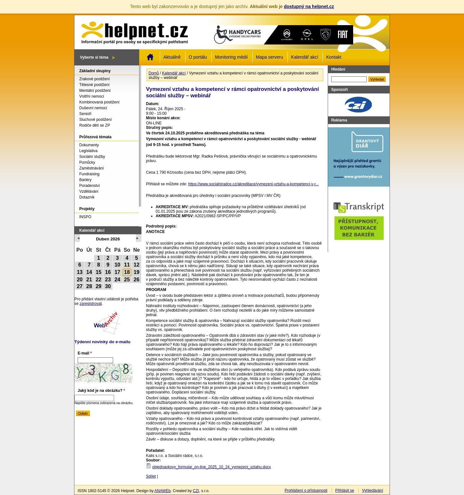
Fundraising (89, 174)
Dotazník (86, 197)
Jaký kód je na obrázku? (101, 390)
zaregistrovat (91, 303)
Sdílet (151, 476)
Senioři (85, 114)
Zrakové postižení (94, 79)
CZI (196, 491)
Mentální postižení (95, 90)
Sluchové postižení (95, 119)
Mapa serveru (269, 57)
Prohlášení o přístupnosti (306, 490)
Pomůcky (87, 162)
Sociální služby (92, 156)
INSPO (85, 217)
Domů (150, 57)
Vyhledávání (372, 490)
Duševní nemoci (93, 108)
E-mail (85, 353)
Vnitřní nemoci (91, 96)
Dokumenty (89, 145)
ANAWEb (162, 491)
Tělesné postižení (94, 84)
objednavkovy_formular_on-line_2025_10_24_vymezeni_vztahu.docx (211, 467)
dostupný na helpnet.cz (309, 6)
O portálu (198, 57)
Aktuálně (172, 57)
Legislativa (88, 151)
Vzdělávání (88, 191)
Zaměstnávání (91, 168)
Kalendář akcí (304, 57)
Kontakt (333, 57)
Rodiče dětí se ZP (94, 125)
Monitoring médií (231, 57)
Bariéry (85, 180)
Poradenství (89, 185)
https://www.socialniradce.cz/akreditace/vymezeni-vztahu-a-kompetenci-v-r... (253, 184)
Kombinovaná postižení (99, 102)
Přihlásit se (344, 490)
